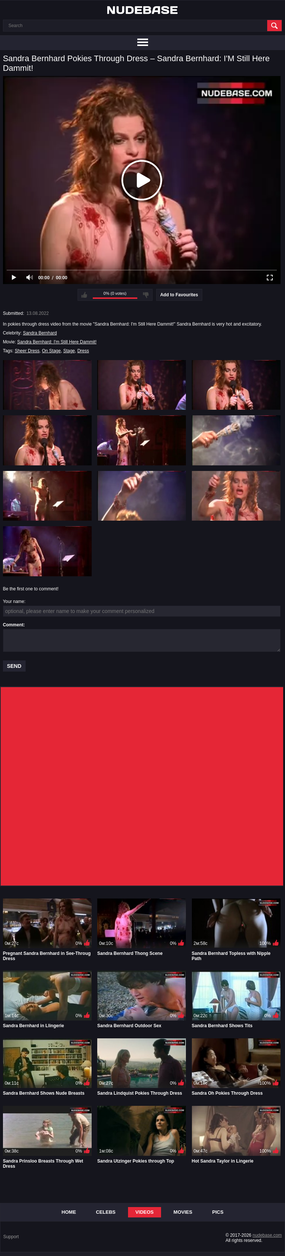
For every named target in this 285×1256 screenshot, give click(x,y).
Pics (217, 1212)
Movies (183, 1212)
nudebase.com (267, 1235)
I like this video (84, 294)
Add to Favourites (179, 294)
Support (11, 1236)
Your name (13, 601)
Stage (69, 350)
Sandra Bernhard (40, 333)
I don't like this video (146, 294)
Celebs (105, 1212)
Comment (13, 624)
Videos (144, 1212)
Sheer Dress (27, 350)
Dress (83, 350)
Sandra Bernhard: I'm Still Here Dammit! (56, 342)
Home (69, 1212)
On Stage (51, 350)
